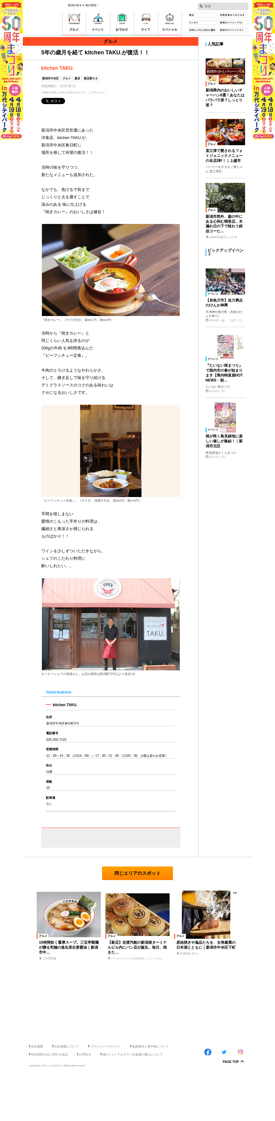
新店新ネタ (91, 78)
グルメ (67, 78)
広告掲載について (66, 1091)
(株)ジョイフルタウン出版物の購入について (132, 1099)
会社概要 (37, 1091)
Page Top (231, 1106)
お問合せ (85, 1099)
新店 (77, 78)
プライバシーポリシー (105, 1091)
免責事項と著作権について (150, 1091)
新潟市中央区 (50, 78)
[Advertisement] (137, 1064)
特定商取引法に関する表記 (49, 1099)
